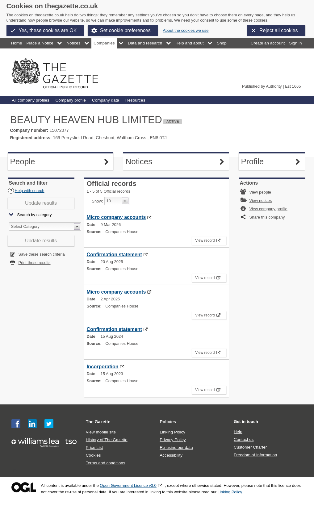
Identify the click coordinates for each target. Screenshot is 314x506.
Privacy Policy (173, 439)
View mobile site (101, 432)
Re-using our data (176, 447)
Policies (168, 421)
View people (260, 192)
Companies (104, 43)
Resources (135, 100)
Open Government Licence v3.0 (128, 485)
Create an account (268, 43)
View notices (260, 200)
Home (16, 43)
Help (238, 431)
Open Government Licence (23, 487)
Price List (94, 447)
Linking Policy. (230, 492)
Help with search (26, 190)
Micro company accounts (116, 217)
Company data (105, 100)
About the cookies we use (185, 30)
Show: (97, 201)
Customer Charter (250, 447)
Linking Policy (172, 432)
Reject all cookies (278, 30)
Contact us (244, 439)
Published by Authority (262, 86)
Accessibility (171, 455)
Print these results (35, 262)
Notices (73, 43)
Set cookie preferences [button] (125, 30)
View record (207, 239)
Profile (257, 161)
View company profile (268, 209)
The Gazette (98, 421)
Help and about (189, 43)
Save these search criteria (42, 254)
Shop (222, 43)
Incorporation (103, 366)
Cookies (93, 455)
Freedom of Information (255, 455)
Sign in (295, 43)
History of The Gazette (107, 439)
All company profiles (30, 100)
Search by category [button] (34, 215)
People (26, 161)
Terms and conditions (105, 463)
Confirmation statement (114, 254)
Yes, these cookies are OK (48, 30)
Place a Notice (40, 43)
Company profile (70, 100)
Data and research (145, 43)
